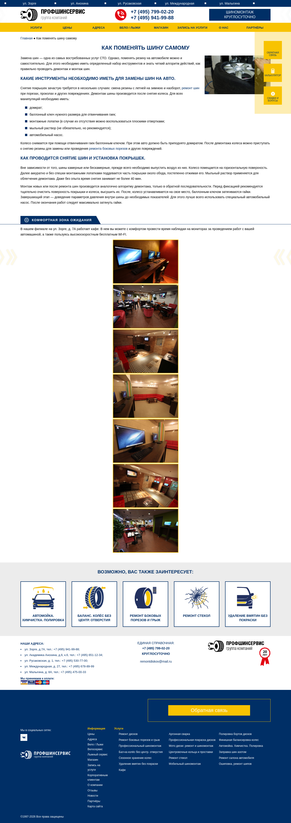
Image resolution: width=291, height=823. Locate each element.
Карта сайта (95, 806)
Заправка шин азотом (232, 752)
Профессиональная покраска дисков (192, 740)
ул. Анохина (79, 3)
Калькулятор (273, 74)
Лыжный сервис (98, 754)
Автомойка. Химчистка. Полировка (241, 745)
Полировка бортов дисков (235, 734)
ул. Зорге (29, 3)
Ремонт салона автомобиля (236, 758)
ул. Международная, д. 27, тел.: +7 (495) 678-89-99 (59, 666)
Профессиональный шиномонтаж (140, 745)
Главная (26, 38)
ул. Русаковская (129, 3)
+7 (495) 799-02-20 (152, 12)
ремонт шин (190, 88)
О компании (95, 785)
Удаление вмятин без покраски (138, 763)
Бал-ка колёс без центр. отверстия (141, 752)
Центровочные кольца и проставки (191, 752)
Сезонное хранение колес (135, 758)
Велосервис (95, 749)
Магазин (161, 27)
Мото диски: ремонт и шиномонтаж (191, 745)
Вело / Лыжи (130, 27)
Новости (93, 795)
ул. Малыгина (230, 3)
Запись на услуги (192, 27)
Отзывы (93, 790)
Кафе (122, 770)
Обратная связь (209, 710)
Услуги (36, 27)
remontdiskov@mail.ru (156, 661)
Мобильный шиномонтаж (185, 763)
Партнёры (254, 27)
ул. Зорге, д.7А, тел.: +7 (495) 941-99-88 (52, 649)
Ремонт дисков (128, 734)
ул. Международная (179, 3)
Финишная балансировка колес (239, 740)
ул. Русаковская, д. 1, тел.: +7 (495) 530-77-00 (56, 660)
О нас (223, 27)
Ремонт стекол (178, 758)
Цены (67, 27)
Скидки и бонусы (272, 98)
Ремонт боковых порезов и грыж (139, 740)
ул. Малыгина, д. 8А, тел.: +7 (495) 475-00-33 (55, 672)
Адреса (98, 27)
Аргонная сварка (179, 734)
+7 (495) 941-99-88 (152, 17)
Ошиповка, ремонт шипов (235, 763)
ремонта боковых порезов (108, 148)
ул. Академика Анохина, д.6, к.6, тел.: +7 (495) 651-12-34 (63, 655)
